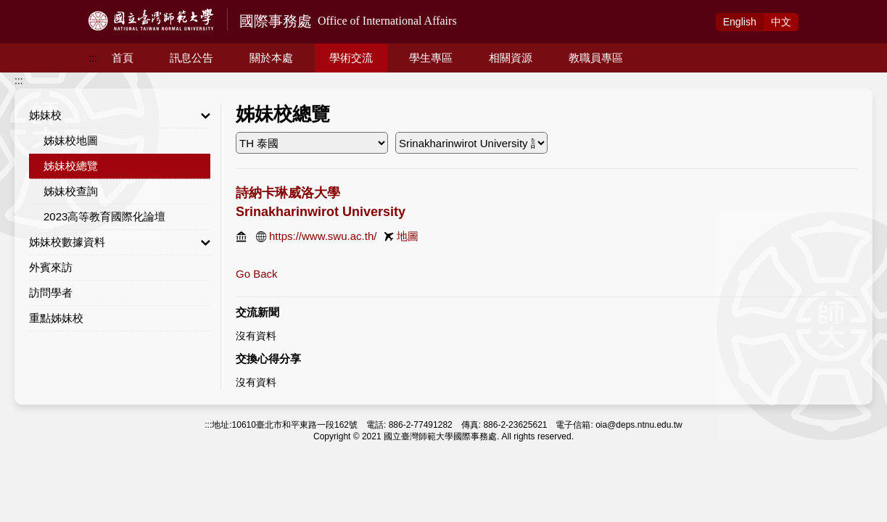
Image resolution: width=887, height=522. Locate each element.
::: (92, 58)
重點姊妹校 (56, 318)
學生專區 (431, 57)
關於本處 (271, 57)
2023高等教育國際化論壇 (104, 216)
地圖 (407, 236)
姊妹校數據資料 (119, 242)
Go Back (257, 274)
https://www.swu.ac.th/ (322, 236)
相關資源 (510, 57)
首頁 (122, 57)
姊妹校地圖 (71, 140)
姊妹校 (119, 115)
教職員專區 (596, 57)
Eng (739, 22)
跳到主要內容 (30, 8)
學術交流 (351, 57)
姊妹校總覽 (71, 166)
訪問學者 (51, 292)
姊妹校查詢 (71, 191)
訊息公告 (191, 57)
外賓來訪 (51, 267)
